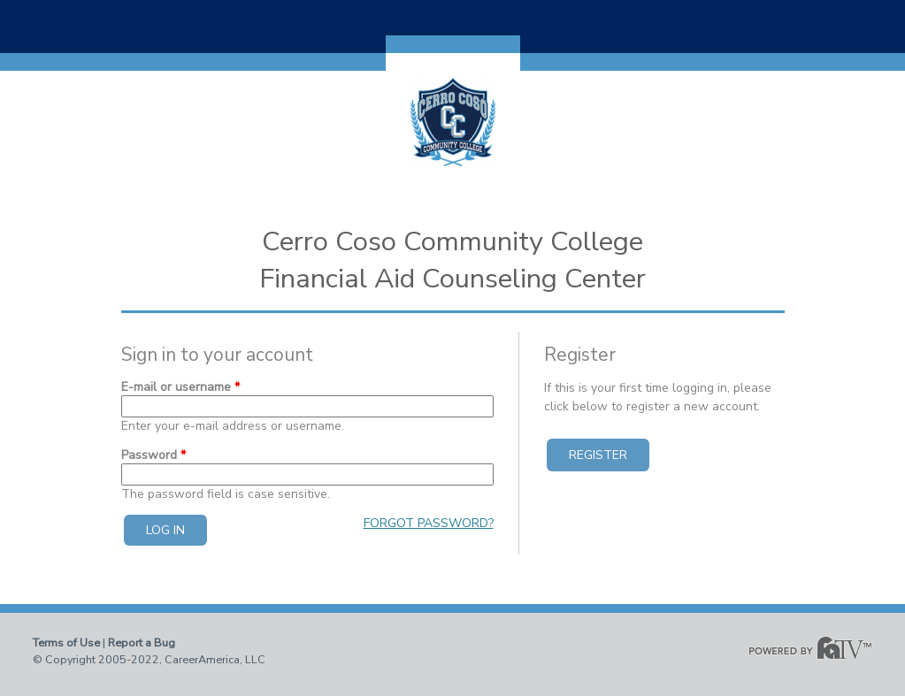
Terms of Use (66, 642)
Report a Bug (141, 642)
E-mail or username (180, 387)
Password (153, 455)
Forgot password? (429, 523)
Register (598, 455)
